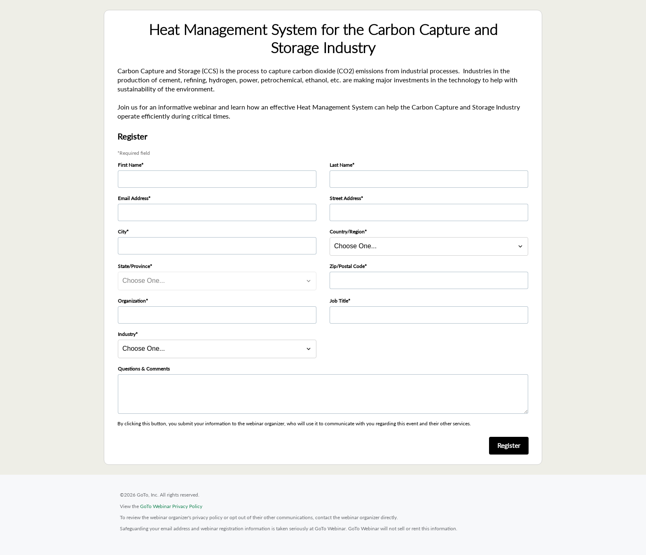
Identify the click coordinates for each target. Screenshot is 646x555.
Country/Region (347, 232)
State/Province (134, 266)
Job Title (339, 301)
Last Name (341, 165)
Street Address (345, 198)
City (122, 232)
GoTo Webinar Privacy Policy (171, 506)
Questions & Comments (144, 369)
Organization (132, 301)
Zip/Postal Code (347, 266)
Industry (127, 334)
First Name (129, 165)
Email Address (133, 198)
